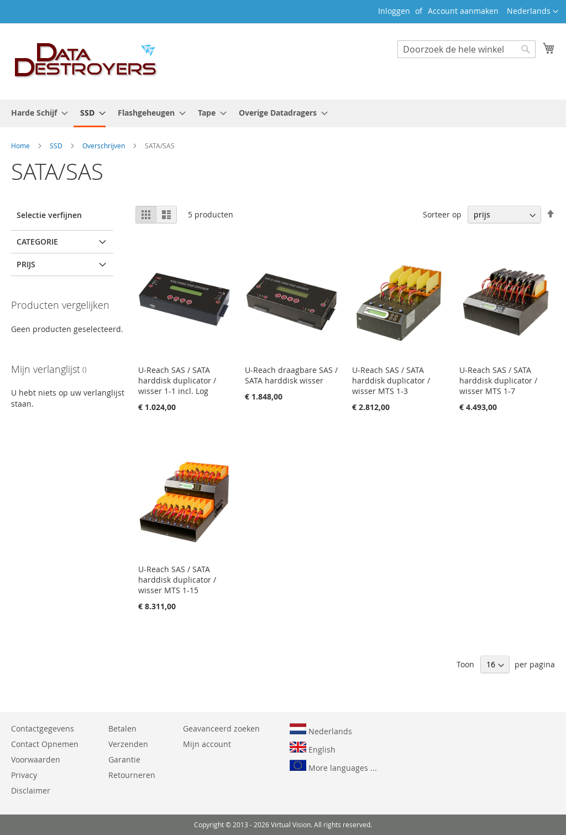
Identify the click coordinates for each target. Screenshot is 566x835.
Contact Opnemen (44, 744)
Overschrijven (104, 145)
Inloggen (394, 11)
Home (21, 145)
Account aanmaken (463, 11)
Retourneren (131, 775)
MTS (35, 264)
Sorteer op (442, 214)
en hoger (63, 441)
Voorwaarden (35, 759)
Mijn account (207, 744)
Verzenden (128, 744)
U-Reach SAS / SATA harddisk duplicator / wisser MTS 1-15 (177, 579)
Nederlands (321, 730)
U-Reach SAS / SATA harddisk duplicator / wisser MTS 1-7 (498, 380)
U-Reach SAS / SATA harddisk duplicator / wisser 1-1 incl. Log (177, 380)
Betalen (122, 728)
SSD (57, 145)
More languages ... (333, 766)
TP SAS (39, 281)
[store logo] (86, 61)
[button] (532, 12)
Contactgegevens (42, 728)
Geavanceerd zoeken (221, 728)
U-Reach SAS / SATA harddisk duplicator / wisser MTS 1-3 (391, 380)
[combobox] (466, 49)
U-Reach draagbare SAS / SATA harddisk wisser (291, 375)
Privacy (24, 775)
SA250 (38, 298)
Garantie (124, 759)
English (313, 748)
